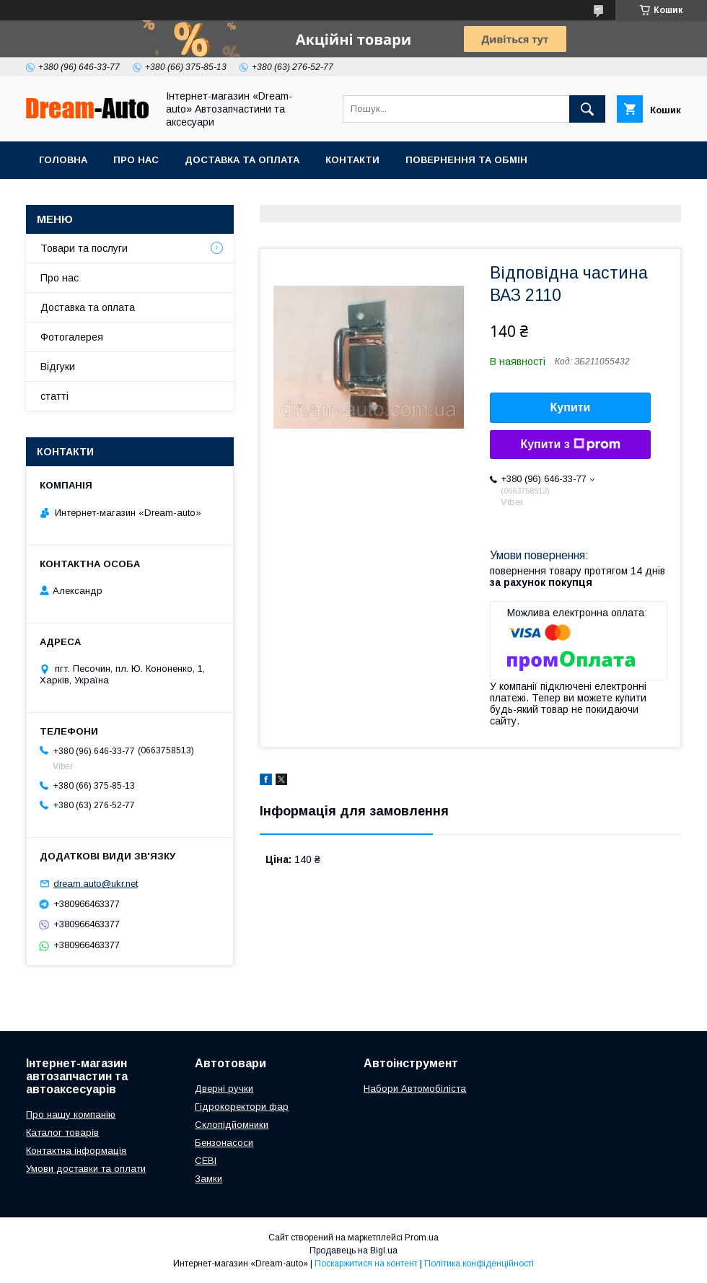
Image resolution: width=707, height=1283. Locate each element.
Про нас (136, 159)
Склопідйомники (231, 1124)
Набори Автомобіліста (415, 1088)
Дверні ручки (224, 1088)
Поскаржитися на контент (366, 1263)
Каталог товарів (62, 1132)
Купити (570, 407)
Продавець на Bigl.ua (353, 1250)
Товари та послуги (84, 248)
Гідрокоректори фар (242, 1106)
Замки (208, 1178)
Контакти (352, 159)
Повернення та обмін (466, 159)
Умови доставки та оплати (86, 1168)
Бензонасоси (224, 1142)
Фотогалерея (71, 337)
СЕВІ (205, 1160)
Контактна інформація (76, 1150)
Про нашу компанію (70, 1114)
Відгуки (57, 366)
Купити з (570, 444)
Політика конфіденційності (479, 1263)
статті (54, 396)
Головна (63, 159)
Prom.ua (422, 1237)
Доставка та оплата (242, 159)
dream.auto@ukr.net (95, 883)
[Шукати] (587, 109)
